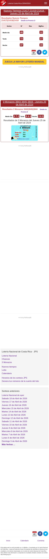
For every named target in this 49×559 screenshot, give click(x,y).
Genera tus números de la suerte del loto (20, 381)
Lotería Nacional (9, 356)
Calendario (7, 373)
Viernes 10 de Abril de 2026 (14, 425)
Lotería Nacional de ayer (13, 395)
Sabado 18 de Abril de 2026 (14, 398)
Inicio (8, 541)
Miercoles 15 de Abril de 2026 (15, 408)
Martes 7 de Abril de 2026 (13, 434)
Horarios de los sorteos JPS (14, 378)
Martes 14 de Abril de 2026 (14, 412)
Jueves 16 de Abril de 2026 (14, 405)
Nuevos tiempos (9, 367)
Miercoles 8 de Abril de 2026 (15, 431)
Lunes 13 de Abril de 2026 (14, 415)
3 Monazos (7, 362)
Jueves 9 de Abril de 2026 (13, 428)
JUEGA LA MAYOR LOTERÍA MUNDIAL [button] (24, 62)
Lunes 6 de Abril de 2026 (13, 438)
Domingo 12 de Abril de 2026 (15, 418)
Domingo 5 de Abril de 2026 (14, 441)
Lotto (4, 370)
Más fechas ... (8, 444)
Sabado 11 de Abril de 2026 (14, 421)
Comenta (40, 541)
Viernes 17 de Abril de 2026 (14, 402)
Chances (6, 359)
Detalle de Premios (28, 20)
